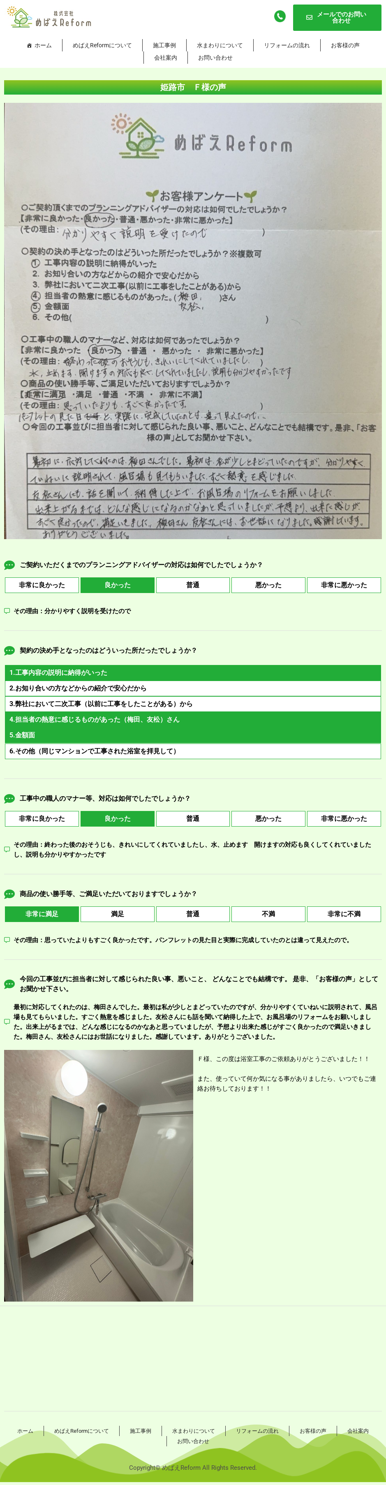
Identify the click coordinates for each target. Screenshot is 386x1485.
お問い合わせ (215, 57)
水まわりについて (220, 45)
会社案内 (165, 57)
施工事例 (164, 45)
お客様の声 (345, 45)
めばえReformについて (102, 45)
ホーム (43, 45)
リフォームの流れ (287, 45)
